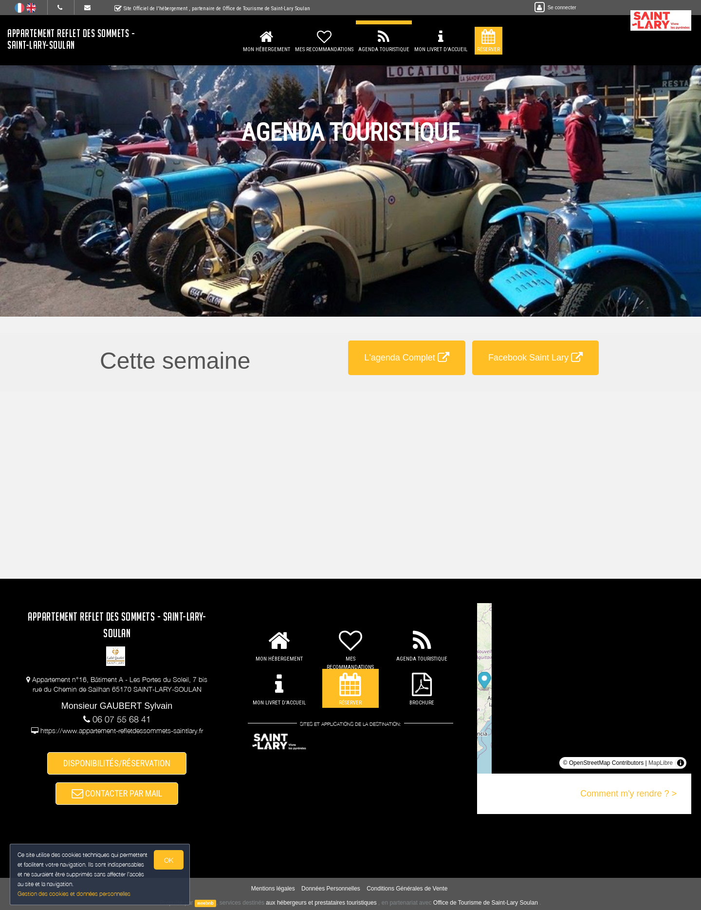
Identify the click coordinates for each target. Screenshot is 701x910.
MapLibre (660, 762)
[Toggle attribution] (680, 763)
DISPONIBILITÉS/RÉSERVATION (116, 763)
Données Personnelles (330, 888)
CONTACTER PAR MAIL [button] (117, 793)
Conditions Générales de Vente (407, 888)
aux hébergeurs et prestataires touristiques (321, 902)
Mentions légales (273, 888)
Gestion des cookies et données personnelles (74, 893)
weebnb (205, 903)
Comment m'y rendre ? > (628, 793)
